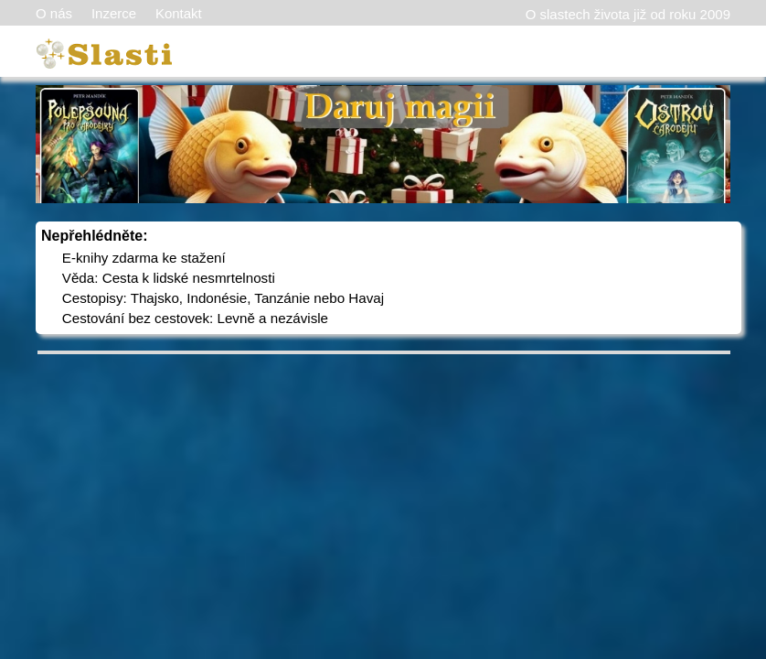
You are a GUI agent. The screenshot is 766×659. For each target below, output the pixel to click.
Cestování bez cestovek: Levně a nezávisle (195, 318)
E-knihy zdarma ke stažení (144, 257)
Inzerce (113, 13)
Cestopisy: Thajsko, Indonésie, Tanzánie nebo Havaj (223, 298)
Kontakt (178, 13)
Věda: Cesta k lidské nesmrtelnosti (168, 278)
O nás (54, 13)
